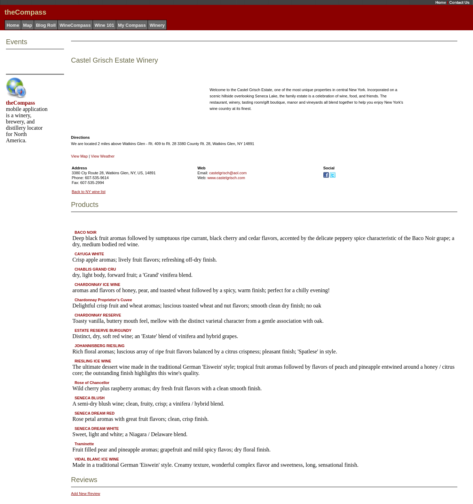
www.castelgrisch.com (226, 178)
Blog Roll (46, 25)
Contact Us (459, 2)
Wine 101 (104, 25)
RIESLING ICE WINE (92, 361)
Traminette (84, 444)
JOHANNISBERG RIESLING (99, 346)
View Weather (103, 156)
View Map (79, 156)
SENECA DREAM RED (94, 413)
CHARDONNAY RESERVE (97, 315)
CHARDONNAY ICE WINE (97, 284)
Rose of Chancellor (91, 383)
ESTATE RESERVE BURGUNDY (103, 330)
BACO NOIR (85, 232)
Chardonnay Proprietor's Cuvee (103, 300)
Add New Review (85, 493)
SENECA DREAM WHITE (96, 428)
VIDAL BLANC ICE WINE (96, 459)
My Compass (132, 25)
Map (27, 25)
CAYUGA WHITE (89, 254)
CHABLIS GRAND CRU (95, 269)
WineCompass (75, 25)
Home (440, 2)
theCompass (20, 103)
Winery (157, 25)
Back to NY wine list (88, 192)
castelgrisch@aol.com (228, 173)
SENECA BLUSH (89, 398)
